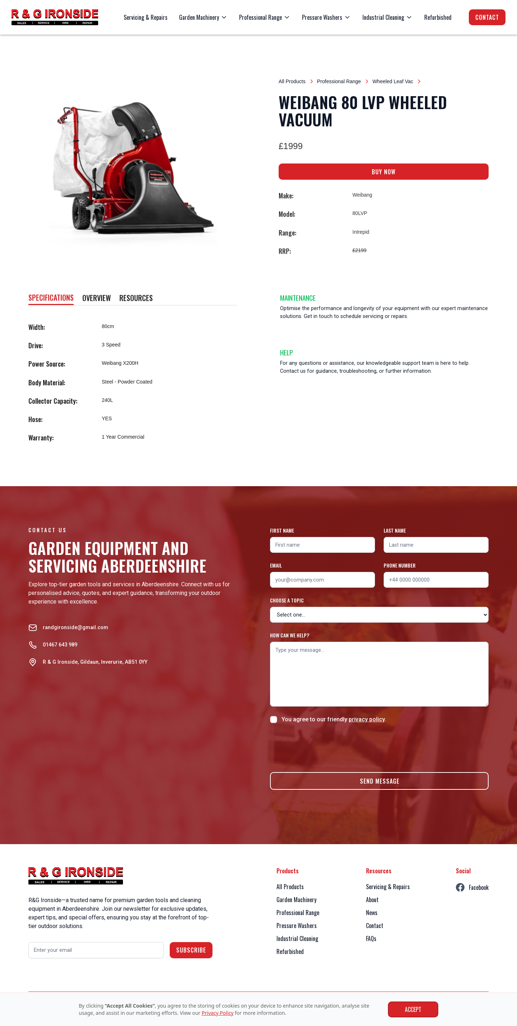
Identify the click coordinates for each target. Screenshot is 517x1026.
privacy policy (367, 719)
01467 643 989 (60, 645)
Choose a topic (287, 600)
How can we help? (289, 635)
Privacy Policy (217, 1012)
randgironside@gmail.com (75, 627)
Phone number (400, 565)
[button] (203, 17)
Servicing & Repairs (146, 17)
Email (276, 565)
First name (282, 530)
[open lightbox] (133, 168)
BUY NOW (383, 171)
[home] (55, 17)
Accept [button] (413, 1009)
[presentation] (324, 746)
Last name (395, 530)
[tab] (51, 298)
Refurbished (438, 17)
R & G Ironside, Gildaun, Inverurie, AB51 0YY (95, 662)
